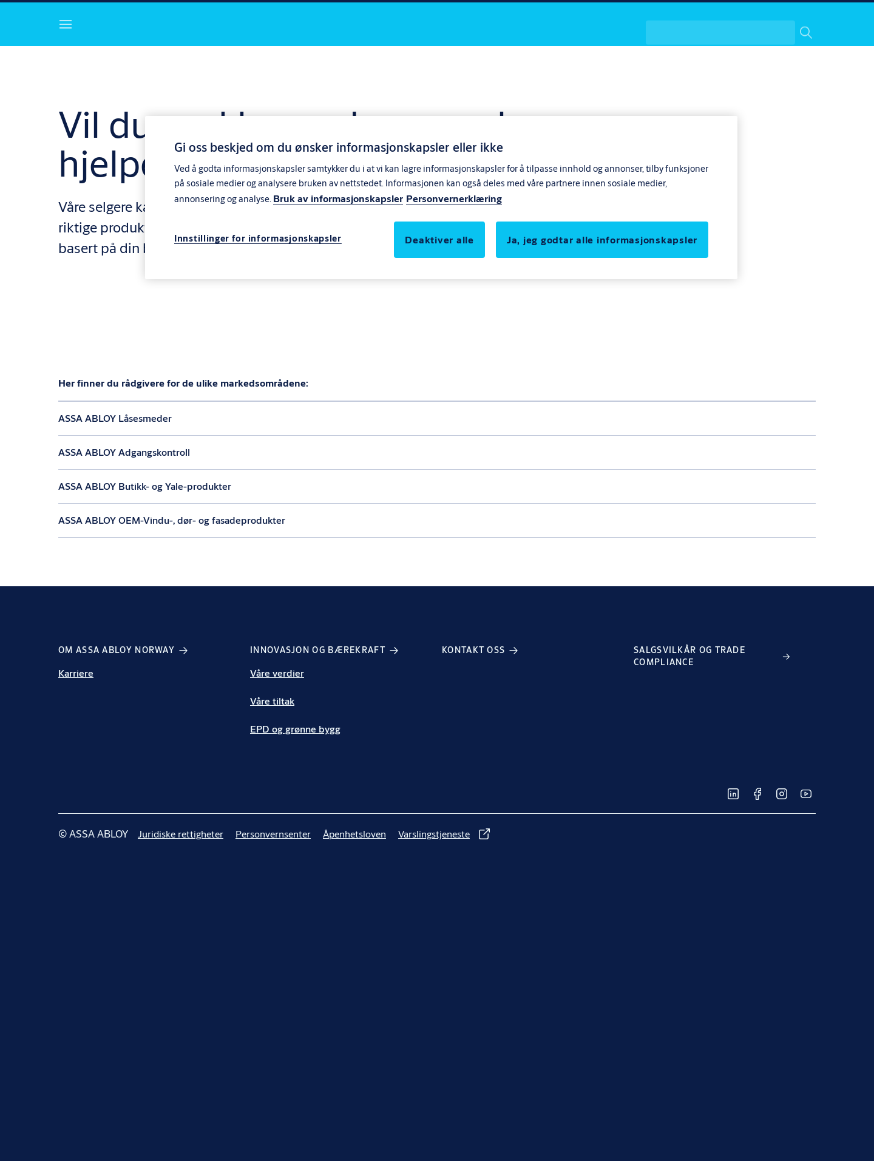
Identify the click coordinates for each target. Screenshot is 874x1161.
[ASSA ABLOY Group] (762, 22)
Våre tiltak (272, 742)
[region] (441, 197)
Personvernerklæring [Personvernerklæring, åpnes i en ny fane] (454, 198)
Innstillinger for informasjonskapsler (258, 238)
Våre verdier (277, 714)
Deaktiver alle (439, 239)
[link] (403, 22)
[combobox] (731, 65)
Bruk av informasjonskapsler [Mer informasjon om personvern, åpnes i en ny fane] (338, 198)
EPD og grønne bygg (295, 769)
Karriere (75, 714)
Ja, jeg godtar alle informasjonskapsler (602, 239)
